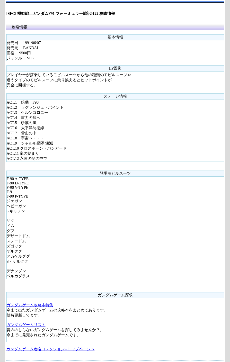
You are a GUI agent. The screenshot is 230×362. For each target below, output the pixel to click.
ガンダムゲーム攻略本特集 (30, 305)
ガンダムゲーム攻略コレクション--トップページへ (50, 349)
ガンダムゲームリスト (26, 325)
